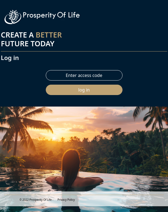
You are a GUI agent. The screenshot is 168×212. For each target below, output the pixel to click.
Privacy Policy (66, 200)
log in (84, 90)
